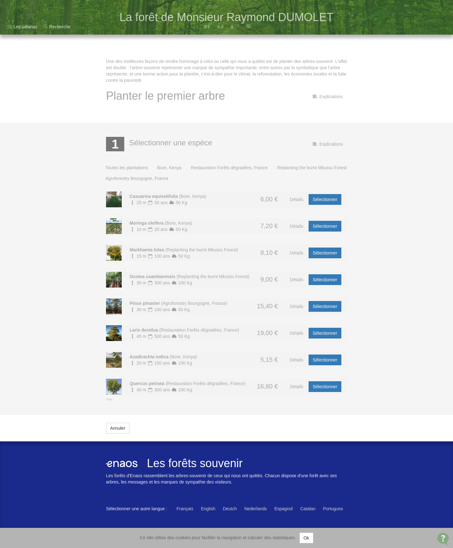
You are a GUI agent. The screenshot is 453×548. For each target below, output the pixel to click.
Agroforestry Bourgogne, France (136, 178)
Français (184, 508)
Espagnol (283, 508)
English (208, 508)
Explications (328, 96)
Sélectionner (325, 199)
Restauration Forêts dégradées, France (229, 167)
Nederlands (255, 508)
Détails (296, 199)
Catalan (307, 508)
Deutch (230, 508)
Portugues (333, 508)
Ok (306, 537)
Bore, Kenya (169, 167)
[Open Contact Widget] (443, 539)
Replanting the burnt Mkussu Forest (312, 167)
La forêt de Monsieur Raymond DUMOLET (226, 17)
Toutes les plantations (126, 167)
